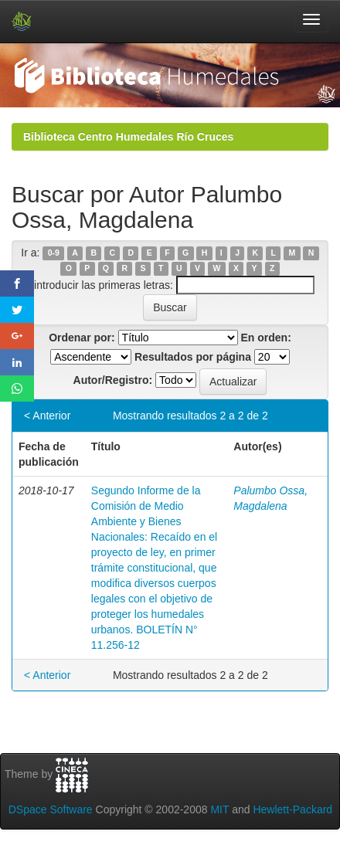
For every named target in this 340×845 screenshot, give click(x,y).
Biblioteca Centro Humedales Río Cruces (128, 137)
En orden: (266, 337)
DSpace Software (50, 809)
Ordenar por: (82, 337)
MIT (219, 809)
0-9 (54, 253)
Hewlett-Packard (292, 809)
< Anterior (47, 415)
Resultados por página (192, 357)
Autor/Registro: (113, 380)
